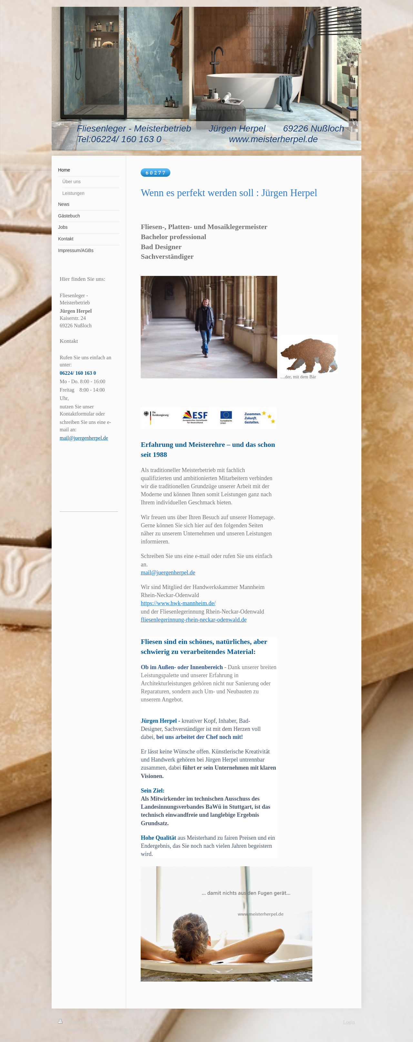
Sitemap (104, 1022)
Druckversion (75, 1022)
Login (349, 1022)
